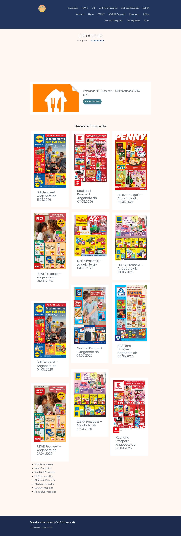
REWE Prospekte (43, 476)
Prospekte (73, 8)
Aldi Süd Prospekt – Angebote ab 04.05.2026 (90, 345)
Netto (91, 14)
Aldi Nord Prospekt (108, 8)
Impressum (47, 527)
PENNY (101, 14)
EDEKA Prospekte (44, 487)
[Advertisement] (90, 64)
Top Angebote (133, 20)
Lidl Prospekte (42, 460)
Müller (146, 14)
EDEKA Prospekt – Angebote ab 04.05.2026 (130, 268)
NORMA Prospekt (117, 14)
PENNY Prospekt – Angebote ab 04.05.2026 (130, 198)
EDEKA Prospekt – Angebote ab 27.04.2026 (90, 416)
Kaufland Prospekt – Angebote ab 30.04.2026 (127, 432)
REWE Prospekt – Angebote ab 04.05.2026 (49, 277)
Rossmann (134, 14)
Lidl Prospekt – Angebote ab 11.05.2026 (47, 196)
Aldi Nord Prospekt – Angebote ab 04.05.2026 (127, 351)
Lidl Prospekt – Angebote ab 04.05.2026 (47, 356)
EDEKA (145, 8)
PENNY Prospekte (44, 464)
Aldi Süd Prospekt (130, 8)
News (146, 20)
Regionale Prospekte (45, 491)
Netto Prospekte (43, 468)
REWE (85, 8)
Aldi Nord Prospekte (45, 480)
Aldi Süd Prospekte (44, 484)
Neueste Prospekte (114, 20)
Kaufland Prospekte (45, 472)
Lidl (93, 8)
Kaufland (80, 14)
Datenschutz (35, 527)
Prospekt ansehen (92, 101)
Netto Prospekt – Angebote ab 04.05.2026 (89, 264)
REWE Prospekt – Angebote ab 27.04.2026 (49, 438)
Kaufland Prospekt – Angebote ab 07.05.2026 (87, 196)
